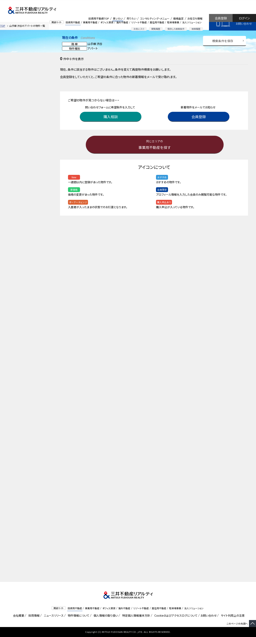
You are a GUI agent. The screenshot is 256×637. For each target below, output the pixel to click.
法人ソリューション (192, 22)
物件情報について (77, 615)
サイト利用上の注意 (232, 615)
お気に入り (139, 28)
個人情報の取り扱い (105, 615)
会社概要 (18, 615)
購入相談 (111, 116)
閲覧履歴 (155, 28)
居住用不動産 (157, 22)
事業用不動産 (90, 22)
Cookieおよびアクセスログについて (175, 615)
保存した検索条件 (175, 28)
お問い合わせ (244, 24)
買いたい (118, 18)
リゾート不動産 (139, 22)
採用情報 (33, 615)
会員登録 (221, 18)
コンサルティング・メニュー (154, 18)
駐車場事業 (173, 22)
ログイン (244, 18)
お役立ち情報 (194, 18)
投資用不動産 (73, 22)
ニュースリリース (53, 615)
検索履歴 (196, 28)
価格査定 (178, 18)
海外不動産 (122, 22)
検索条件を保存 (222, 41)
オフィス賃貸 (106, 22)
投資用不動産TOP (98, 18)
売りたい (131, 18)
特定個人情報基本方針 (135, 615)
